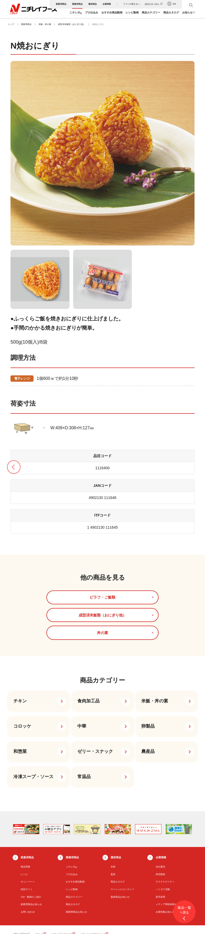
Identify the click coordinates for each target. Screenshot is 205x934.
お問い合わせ (28, 876)
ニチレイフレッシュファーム (110, 906)
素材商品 (93, 4)
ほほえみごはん (152, 4)
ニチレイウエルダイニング (53, 909)
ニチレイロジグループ (61, 898)
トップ (11, 24)
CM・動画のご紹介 (31, 861)
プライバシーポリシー (67, 926)
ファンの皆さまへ (132, 4)
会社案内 (160, 830)
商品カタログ (172, 12)
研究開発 (160, 838)
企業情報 (107, 4)
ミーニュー (79, 909)
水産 (113, 830)
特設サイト (27, 853)
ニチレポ (76, 13)
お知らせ (188, 12)
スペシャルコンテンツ (122, 853)
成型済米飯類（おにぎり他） (71, 24)
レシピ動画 (132, 12)
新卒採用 (160, 861)
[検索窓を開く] (191, 5)
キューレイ (46, 906)
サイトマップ (19, 926)
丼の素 (161, 597)
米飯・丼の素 (45, 24)
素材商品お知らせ (120, 861)
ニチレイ (39, 898)
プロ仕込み (92, 12)
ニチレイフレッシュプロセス (145, 906)
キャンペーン (28, 846)
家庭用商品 (61, 4)
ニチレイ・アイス (68, 906)
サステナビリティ (165, 846)
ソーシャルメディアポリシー (97, 926)
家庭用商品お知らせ (31, 868)
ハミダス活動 (163, 853)
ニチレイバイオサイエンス (92, 898)
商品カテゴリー (151, 12)
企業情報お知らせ (165, 876)
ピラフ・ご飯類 (43, 597)
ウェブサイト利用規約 (41, 926)
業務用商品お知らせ (76, 876)
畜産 (113, 838)
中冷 (86, 906)
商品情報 (25, 830)
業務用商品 (78, 4)
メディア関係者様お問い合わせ (172, 868)
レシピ (24, 838)
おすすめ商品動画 (112, 12)
